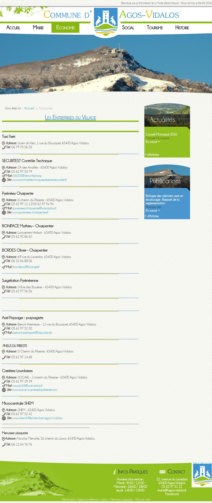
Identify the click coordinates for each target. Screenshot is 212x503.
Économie (65, 27)
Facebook (172, 494)
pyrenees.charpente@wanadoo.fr (34, 208)
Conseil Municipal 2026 (161, 134)
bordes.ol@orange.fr (26, 267)
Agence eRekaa (87, 499)
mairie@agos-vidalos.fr (171, 490)
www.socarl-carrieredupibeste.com (35, 390)
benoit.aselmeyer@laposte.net (32, 332)
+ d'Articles (152, 155)
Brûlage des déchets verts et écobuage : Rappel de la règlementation (164, 199)
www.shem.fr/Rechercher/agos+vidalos (37, 418)
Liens (104, 499)
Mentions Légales (121, 499)
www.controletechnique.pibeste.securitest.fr (40, 180)
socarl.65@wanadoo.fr (28, 386)
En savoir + (153, 142)
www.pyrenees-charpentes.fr (30, 212)
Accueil (13, 27)
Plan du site (142, 499)
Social (128, 27)
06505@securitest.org (27, 176)
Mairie (38, 27)
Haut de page (202, 463)
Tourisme (155, 27)
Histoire (182, 27)
